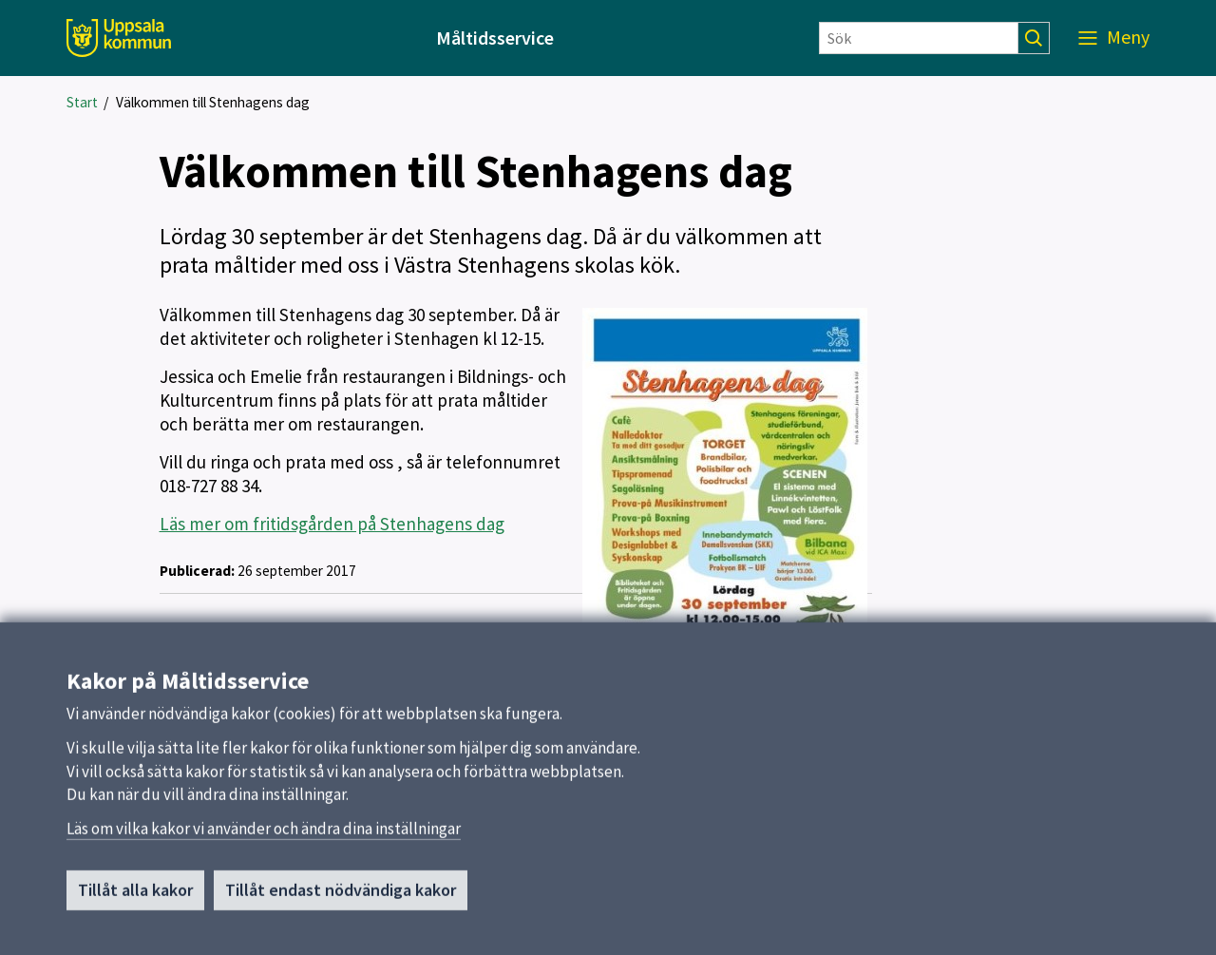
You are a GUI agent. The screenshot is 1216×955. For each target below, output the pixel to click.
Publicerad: (197, 571)
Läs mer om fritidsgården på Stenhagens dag (332, 523)
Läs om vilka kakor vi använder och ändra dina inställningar (263, 836)
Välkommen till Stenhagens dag (213, 102)
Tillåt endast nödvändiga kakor (340, 897)
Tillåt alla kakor (135, 897)
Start (82, 102)
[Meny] (1114, 38)
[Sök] (918, 38)
